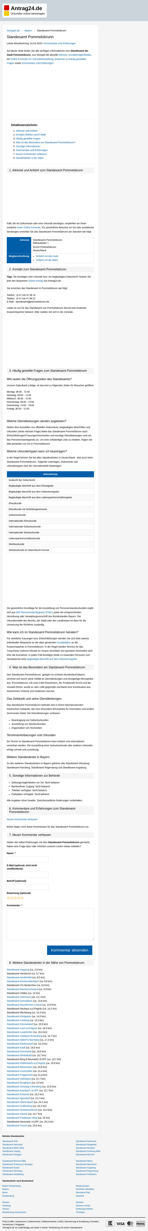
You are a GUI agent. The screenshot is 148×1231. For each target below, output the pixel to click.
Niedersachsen (82, 1186)
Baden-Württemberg (11, 1186)
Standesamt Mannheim (86, 1164)
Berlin (5, 1192)
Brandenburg (8, 1196)
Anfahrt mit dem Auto (47, 256)
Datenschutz (34, 1221)
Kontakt (94, 1221)
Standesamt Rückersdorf (20, 1043)
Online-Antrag (35, 280)
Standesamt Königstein (19, 1016)
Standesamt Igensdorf (19, 1098)
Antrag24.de (13, 30)
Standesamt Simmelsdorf (20, 1024)
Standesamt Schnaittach (20, 1001)
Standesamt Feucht (17, 1125)
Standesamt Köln (10, 1141)
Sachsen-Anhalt (83, 1206)
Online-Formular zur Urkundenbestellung (32, 59)
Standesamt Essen (10, 1168)
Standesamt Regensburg (87, 1171)
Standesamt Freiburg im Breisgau (17, 1164)
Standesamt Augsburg (86, 1168)
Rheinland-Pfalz (83, 1192)
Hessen (5, 1209)
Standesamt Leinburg (18, 1020)
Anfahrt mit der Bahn (47, 260)
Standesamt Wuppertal (86, 1144)
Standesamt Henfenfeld (19, 977)
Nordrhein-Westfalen (85, 1189)
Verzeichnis (8, 1224)
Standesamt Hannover (12, 1144)
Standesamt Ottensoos (19, 997)
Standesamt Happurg (18, 969)
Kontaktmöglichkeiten (80, 54)
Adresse (63, 54)
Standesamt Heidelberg (13, 1174)
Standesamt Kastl (16, 1047)
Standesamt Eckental (18, 1094)
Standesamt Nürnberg (12, 1171)
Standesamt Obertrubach (20, 1102)
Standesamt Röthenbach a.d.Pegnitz (26, 1063)
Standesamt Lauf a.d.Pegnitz (22, 1028)
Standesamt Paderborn (86, 1174)
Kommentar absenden (69, 950)
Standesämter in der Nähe (30, 158)
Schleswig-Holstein (84, 1209)
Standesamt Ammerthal (19, 1051)
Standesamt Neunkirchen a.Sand (24, 1004)
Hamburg (6, 1206)
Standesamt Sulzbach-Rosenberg (25, 1036)
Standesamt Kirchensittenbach (23, 981)
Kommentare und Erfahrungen (60, 43)
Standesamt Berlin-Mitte (13, 1148)
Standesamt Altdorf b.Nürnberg (23, 1039)
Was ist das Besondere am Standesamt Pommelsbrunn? (45, 142)
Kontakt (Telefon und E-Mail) (31, 134)
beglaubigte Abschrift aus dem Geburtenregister (52, 659)
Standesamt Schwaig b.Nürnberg (24, 1086)
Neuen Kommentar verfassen (31, 154)
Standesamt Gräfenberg (20, 1106)
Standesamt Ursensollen (20, 1071)
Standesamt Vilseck (17, 1114)
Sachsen (80, 1202)
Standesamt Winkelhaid (19, 1055)
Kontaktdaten (64, 642)
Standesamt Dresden (85, 1148)
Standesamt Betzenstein (20, 1067)
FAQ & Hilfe (8, 1221)
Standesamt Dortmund (86, 1141)
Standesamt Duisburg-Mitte (88, 1151)
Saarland (80, 1196)
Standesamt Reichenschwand (23, 989)
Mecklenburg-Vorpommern (14, 1212)
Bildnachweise (49, 1221)
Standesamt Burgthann (19, 1082)
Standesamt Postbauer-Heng (22, 1117)
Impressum (21, 1221)
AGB (60, 1221)
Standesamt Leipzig (11, 1151)
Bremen (5, 1202)
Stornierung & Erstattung (77, 1221)
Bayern (28, 30)
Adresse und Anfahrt (26, 130)
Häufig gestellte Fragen (28, 138)
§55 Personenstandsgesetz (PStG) (34, 612)
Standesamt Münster (85, 1154)
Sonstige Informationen (28, 146)
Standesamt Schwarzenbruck (22, 1110)
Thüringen (80, 1212)
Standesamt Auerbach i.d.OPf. (23, 1090)
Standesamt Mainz (84, 1161)
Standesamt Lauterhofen (20, 1032)
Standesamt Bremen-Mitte (14, 1161)
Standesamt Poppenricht (20, 1075)
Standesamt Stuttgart (12, 1154)
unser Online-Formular (28, 227)
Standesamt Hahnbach (19, 1078)
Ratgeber (19, 1224)
